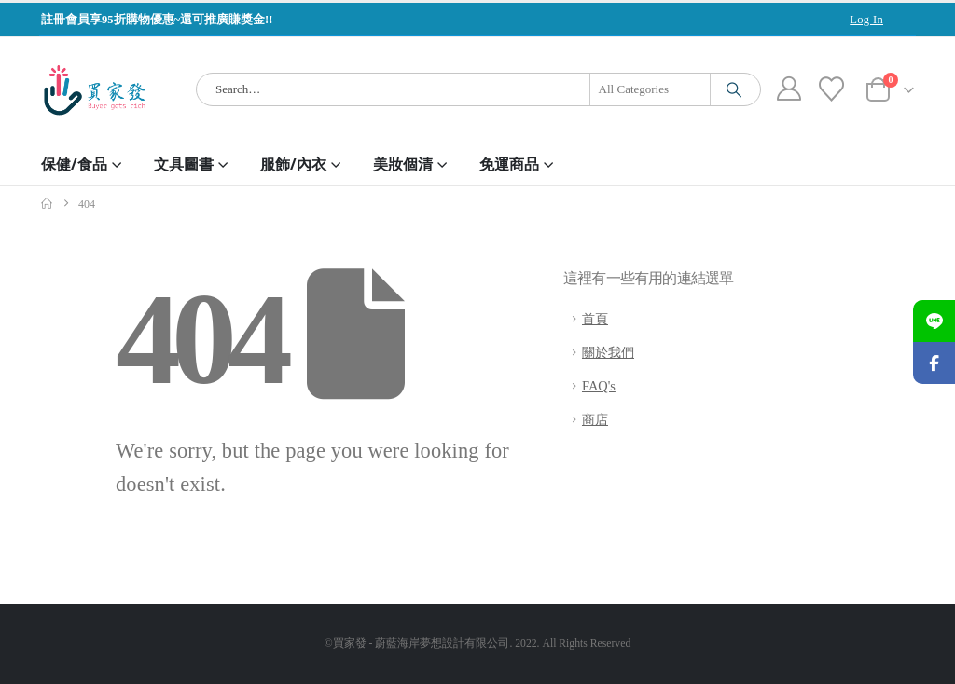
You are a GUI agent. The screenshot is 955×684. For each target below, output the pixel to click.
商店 (595, 419)
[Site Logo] (94, 89)
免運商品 (509, 164)
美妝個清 (403, 164)
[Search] (734, 89)
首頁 (595, 318)
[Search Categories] (650, 89)
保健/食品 (74, 164)
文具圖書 (184, 164)
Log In (866, 19)
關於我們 (608, 352)
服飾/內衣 (293, 164)
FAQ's (599, 385)
